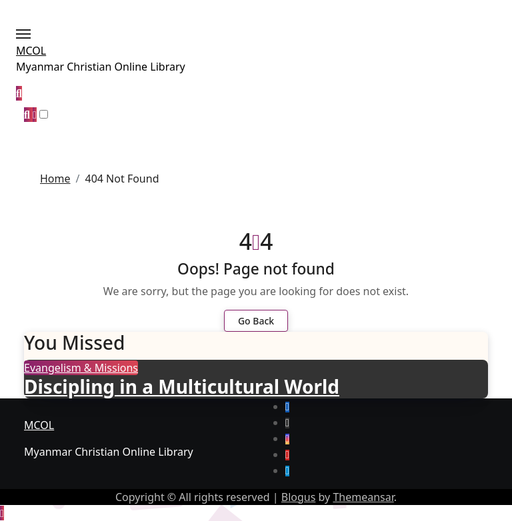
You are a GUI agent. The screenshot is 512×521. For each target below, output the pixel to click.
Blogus (298, 497)
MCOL (31, 50)
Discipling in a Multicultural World (181, 386)
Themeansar (363, 497)
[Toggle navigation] (23, 34)
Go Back (256, 320)
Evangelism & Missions (81, 367)
